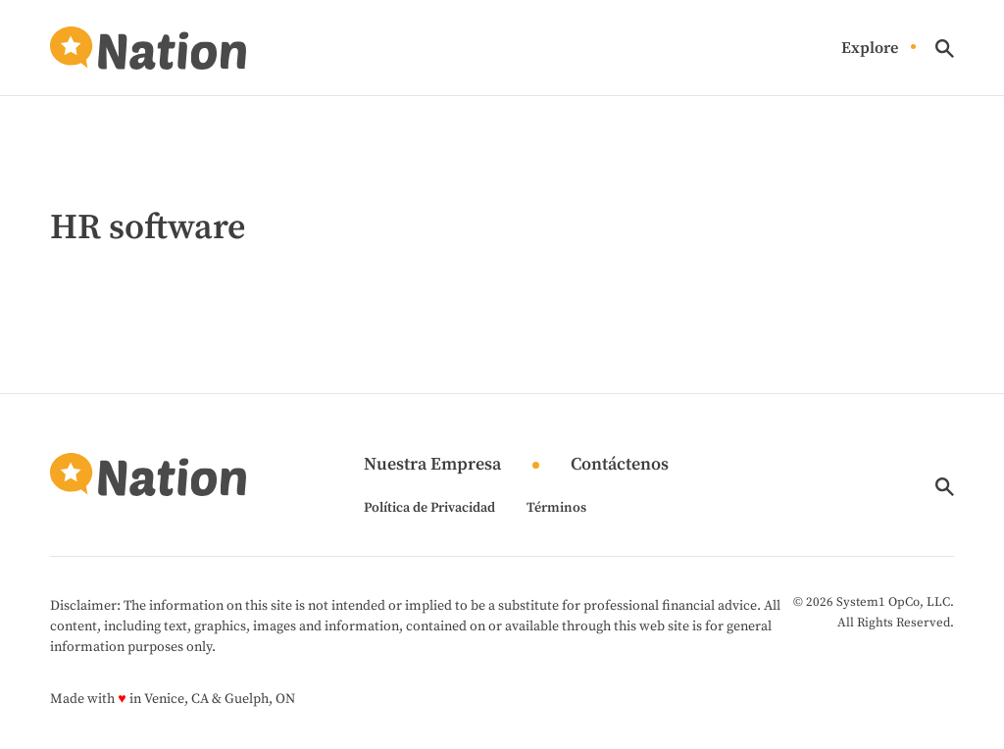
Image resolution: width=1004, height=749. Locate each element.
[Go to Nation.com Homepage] (148, 48)
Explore (869, 48)
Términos (556, 508)
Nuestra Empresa (432, 465)
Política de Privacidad (429, 508)
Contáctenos (620, 465)
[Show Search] (944, 48)
